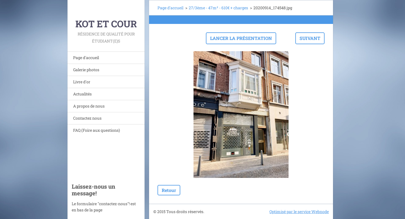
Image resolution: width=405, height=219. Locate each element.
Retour (169, 190)
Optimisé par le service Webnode (299, 211)
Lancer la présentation (241, 38)
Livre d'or (81, 81)
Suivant (310, 38)
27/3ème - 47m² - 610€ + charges (218, 7)
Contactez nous (87, 118)
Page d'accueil (86, 57)
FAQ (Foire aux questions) (96, 130)
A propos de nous (89, 106)
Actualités (82, 94)
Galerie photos (86, 69)
